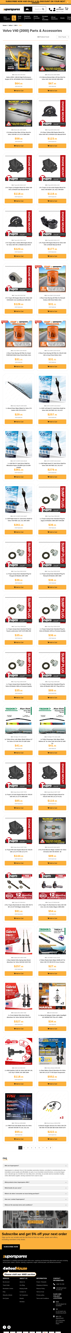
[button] (7, 18)
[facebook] (4, 1327)
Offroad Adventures (54, 18)
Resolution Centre (8, 1288)
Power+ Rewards (41, 1282)
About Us (22, 1282)
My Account (6, 1282)
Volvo (10, 25)
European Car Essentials (45, 18)
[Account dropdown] (58, 9)
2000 (20, 25)
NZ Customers (24, 1295)
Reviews (22, 1301)
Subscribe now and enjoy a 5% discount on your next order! (35, 2)
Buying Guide (23, 1288)
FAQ (4, 1292)
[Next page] (51, 1147)
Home (5, 25)
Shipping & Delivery (42, 1285)
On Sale (14, 18)
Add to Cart (18, 91)
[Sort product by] (62, 37)
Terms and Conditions (42, 1298)
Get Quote (6, 1298)
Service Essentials (37, 18)
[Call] (50, 9)
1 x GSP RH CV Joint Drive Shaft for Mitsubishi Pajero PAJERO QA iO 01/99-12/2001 (19, 465)
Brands (62, 18)
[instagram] (9, 1327)
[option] (35, 2)
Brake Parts (19, 18)
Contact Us (23, 1292)
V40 (15, 25)
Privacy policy (40, 1295)
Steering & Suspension (27, 18)
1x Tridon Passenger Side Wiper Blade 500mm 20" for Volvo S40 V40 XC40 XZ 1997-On (52, 741)
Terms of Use (40, 1292)
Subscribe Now (11, 1247)
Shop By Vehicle (7, 1295)
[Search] (43, 9)
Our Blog (22, 1285)
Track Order (6, 1285)
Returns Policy (40, 1288)
